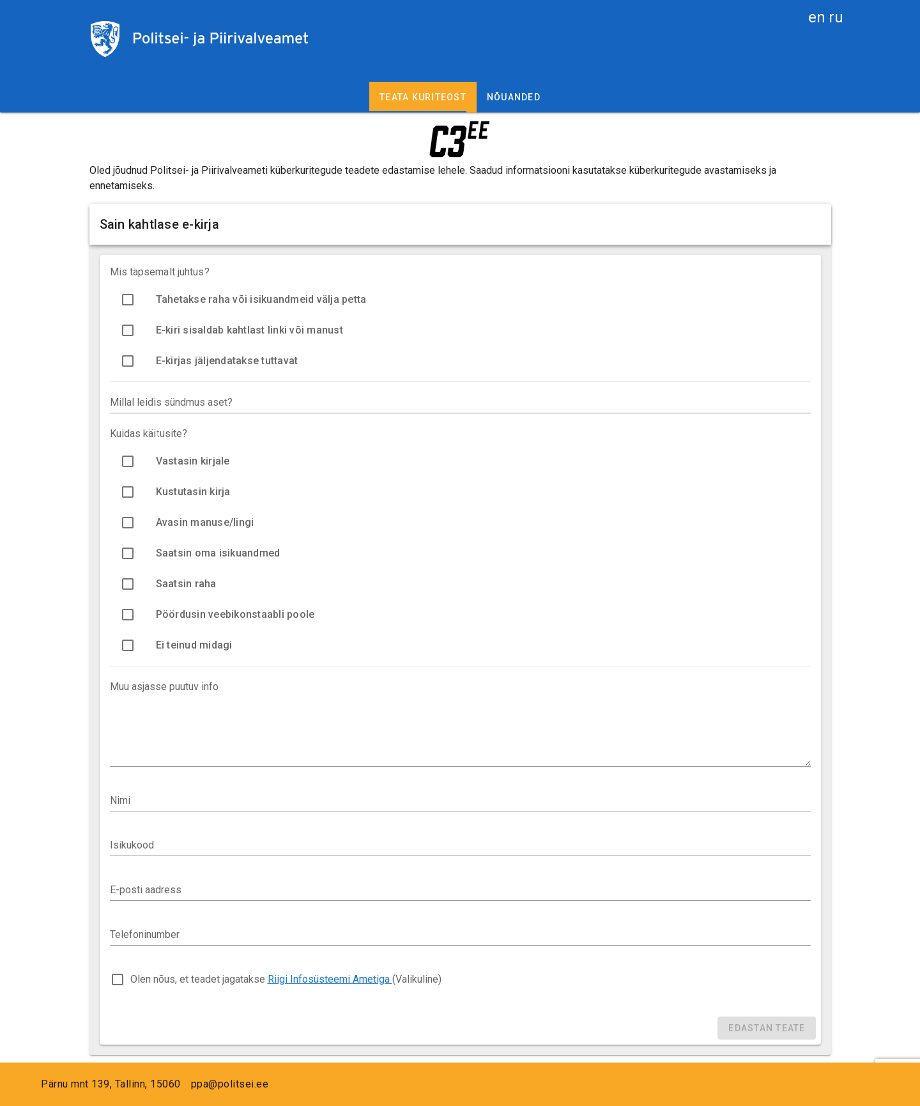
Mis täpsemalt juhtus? (160, 272)
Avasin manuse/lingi (205, 522)
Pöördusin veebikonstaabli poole (235, 614)
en (816, 17)
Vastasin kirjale (193, 461)
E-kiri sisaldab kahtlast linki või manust (249, 330)
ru (836, 17)
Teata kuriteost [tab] (422, 97)
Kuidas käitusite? (149, 433)
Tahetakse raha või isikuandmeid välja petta (261, 299)
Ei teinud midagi (194, 645)
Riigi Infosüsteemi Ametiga (330, 979)
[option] (460, 299)
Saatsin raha (186, 584)
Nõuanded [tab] (513, 97)
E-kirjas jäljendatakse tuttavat (227, 361)
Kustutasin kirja (193, 492)
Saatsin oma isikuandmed (218, 553)
